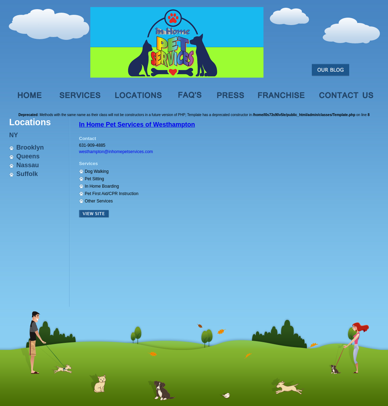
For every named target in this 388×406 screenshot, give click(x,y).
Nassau (27, 165)
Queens (28, 156)
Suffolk (27, 173)
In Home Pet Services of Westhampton (137, 124)
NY (13, 135)
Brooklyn (30, 147)
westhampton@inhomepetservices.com (116, 151)
